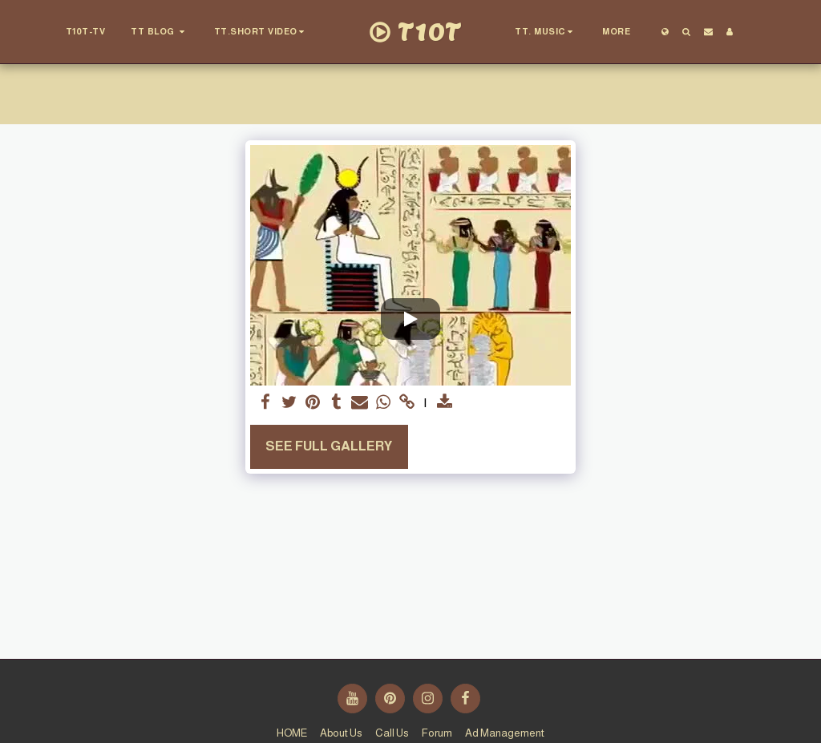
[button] (159, 32)
